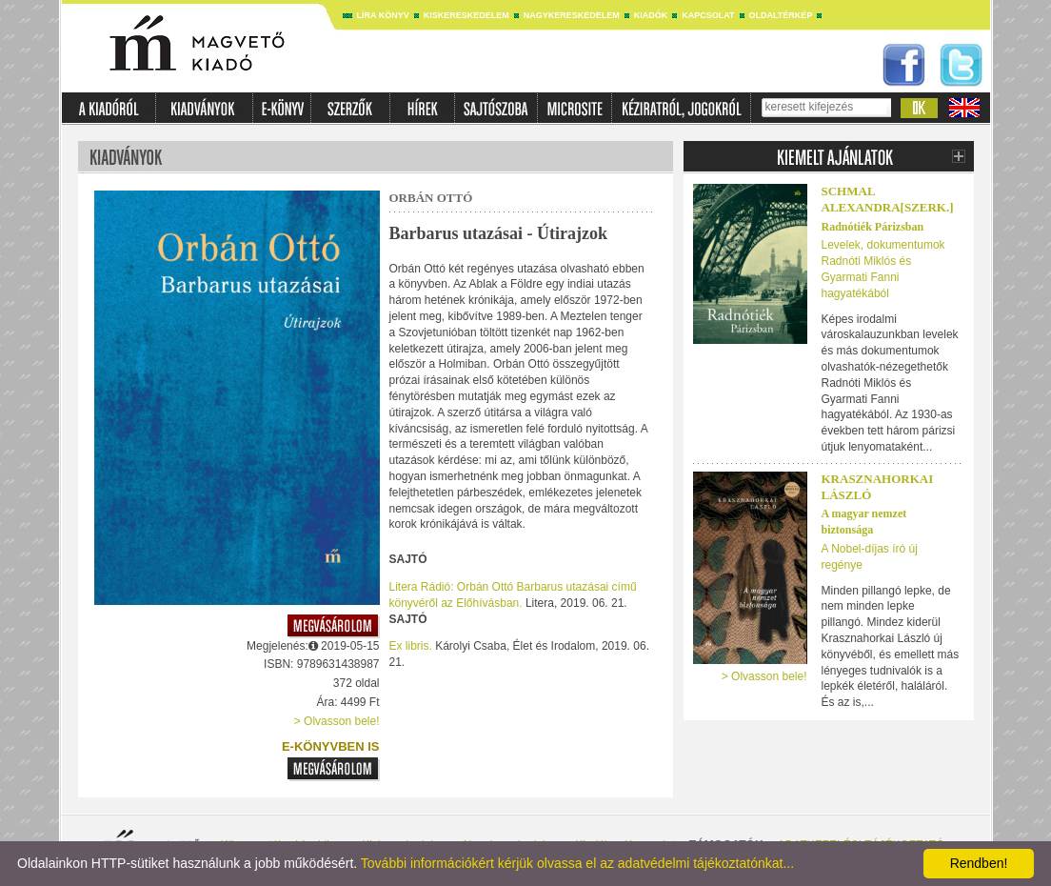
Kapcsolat (708, 15)
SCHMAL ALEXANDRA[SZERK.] (888, 199)
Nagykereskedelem (572, 15)
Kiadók (651, 15)
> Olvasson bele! (337, 721)
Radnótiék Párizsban (873, 226)
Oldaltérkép (781, 15)
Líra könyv (383, 15)
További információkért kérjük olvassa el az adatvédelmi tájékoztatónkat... (577, 863)
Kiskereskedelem (466, 15)
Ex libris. (410, 646)
